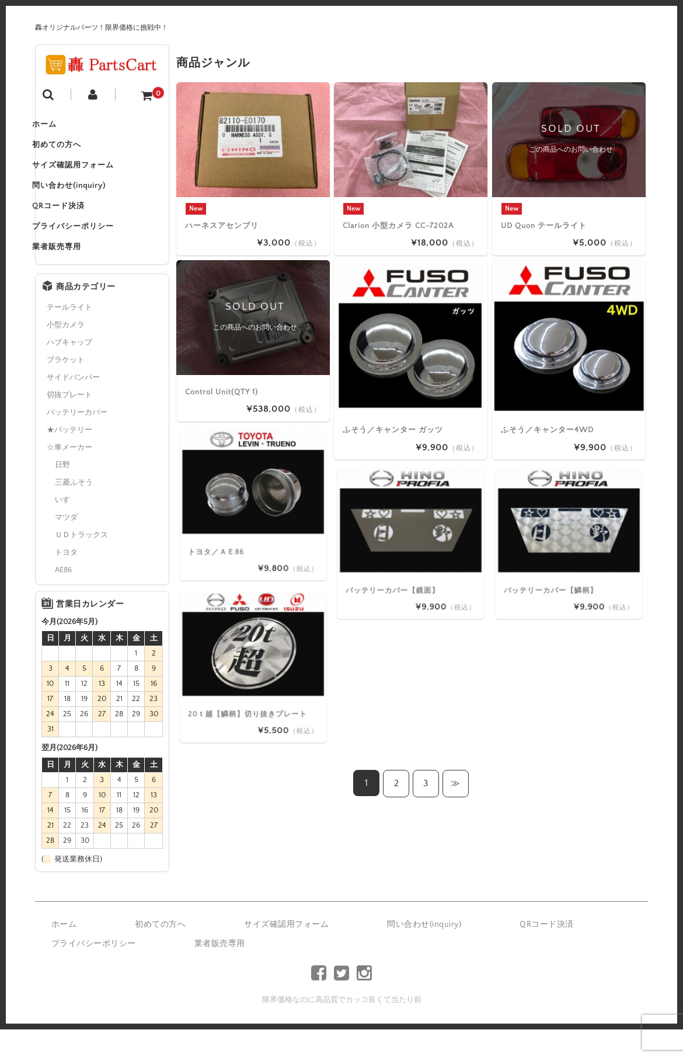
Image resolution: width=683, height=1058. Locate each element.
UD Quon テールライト (544, 225)
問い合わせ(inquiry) (84, 201)
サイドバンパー (73, 406)
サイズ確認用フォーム (88, 176)
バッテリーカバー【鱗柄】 (561, 561)
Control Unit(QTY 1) (221, 391)
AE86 (63, 598)
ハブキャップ (69, 371)
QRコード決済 (73, 225)
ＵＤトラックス (81, 563)
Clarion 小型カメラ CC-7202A (398, 225)
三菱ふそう (74, 511)
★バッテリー (69, 458)
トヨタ (66, 581)
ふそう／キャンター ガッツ (393, 430)
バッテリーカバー (77, 441)
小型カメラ (66, 353)
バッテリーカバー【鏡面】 (403, 561)
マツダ (66, 546)
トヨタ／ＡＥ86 (238, 523)
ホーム (59, 127)
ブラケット (66, 388)
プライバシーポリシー (88, 250)
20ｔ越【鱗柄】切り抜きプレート (255, 685)
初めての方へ (71, 152)
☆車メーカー (69, 476)
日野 (62, 493)
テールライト (69, 336)
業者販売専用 (71, 274)
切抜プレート (69, 423)
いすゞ (66, 528)
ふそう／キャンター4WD (547, 430)
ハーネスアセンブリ (222, 225)
